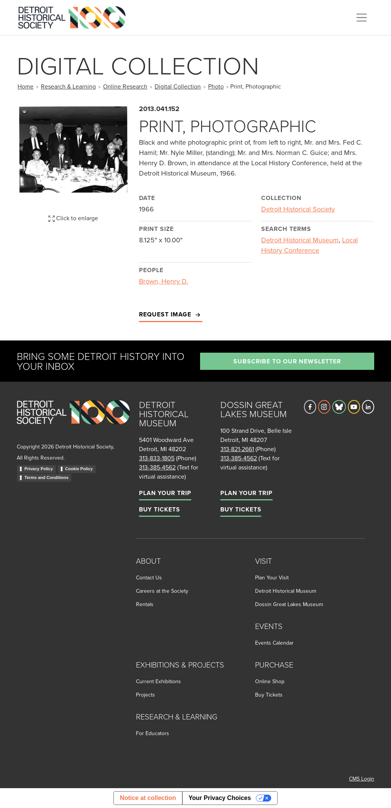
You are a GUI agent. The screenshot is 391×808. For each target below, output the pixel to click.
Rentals (144, 604)
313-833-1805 (156, 458)
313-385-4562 (157, 467)
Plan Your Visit (272, 577)
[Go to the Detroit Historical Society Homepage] (75, 16)
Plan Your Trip (165, 493)
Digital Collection (178, 86)
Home (26, 86)
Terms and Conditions (46, 477)
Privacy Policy (38, 468)
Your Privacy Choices (220, 798)
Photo (216, 86)
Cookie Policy (79, 468)
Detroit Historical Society (298, 209)
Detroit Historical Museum (300, 240)
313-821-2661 (237, 449)
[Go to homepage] (73, 420)
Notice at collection (148, 798)
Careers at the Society (162, 591)
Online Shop (269, 681)
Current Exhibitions (158, 681)
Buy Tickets (159, 509)
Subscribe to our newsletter (287, 361)
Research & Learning (68, 86)
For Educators (152, 733)
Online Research (125, 86)
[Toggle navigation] (362, 18)
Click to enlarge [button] (73, 218)
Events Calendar (274, 643)
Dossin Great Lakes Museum (289, 604)
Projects (145, 694)
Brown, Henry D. (163, 281)
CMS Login (361, 778)
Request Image (170, 314)
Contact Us (149, 577)
